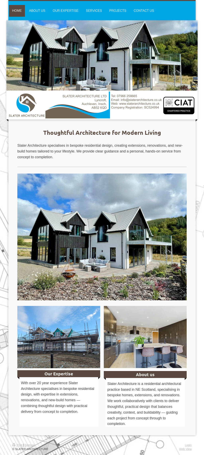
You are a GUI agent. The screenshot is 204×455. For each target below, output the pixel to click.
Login (188, 445)
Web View (185, 449)
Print (17, 445)
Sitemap (30, 445)
